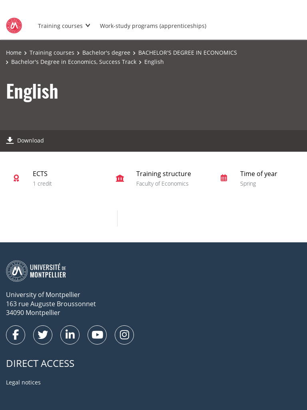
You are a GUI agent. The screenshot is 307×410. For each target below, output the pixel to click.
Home (14, 52)
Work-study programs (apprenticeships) (153, 26)
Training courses (60, 26)
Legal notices (23, 382)
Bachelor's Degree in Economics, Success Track (73, 61)
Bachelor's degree (106, 52)
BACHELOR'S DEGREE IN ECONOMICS (187, 52)
